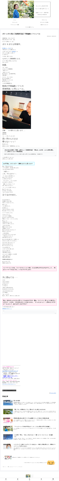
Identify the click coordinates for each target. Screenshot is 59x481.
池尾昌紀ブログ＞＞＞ (7, 308)
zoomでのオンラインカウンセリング (10, 371)
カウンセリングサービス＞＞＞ (9, 384)
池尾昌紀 (14, 51)
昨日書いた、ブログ (6, 48)
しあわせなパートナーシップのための (9, 390)
